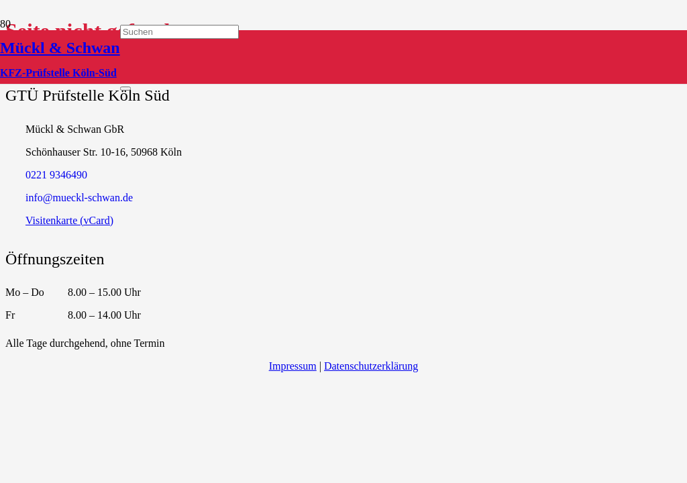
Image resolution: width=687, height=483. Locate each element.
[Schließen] (125, 89)
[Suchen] (179, 32)
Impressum (293, 366)
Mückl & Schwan (60, 47)
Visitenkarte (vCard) (69, 220)
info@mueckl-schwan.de (79, 197)
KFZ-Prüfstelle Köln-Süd (58, 72)
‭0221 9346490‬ (56, 174)
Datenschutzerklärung (371, 366)
